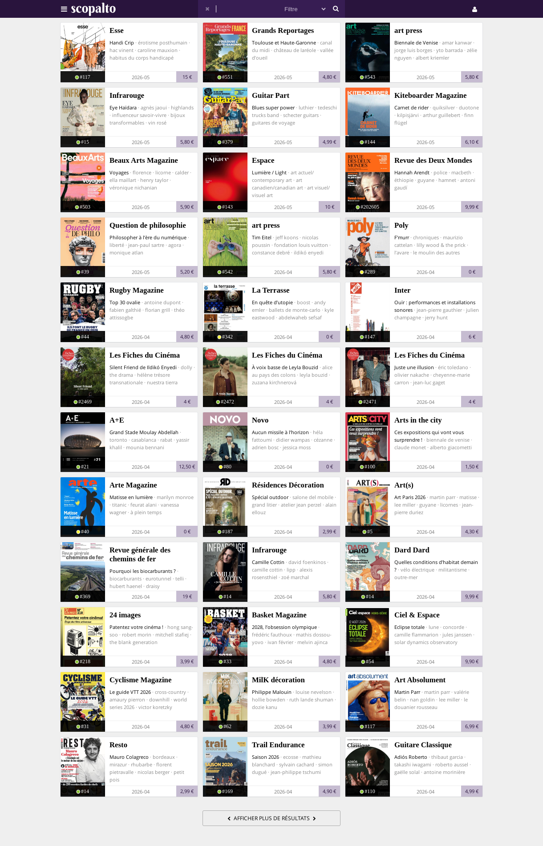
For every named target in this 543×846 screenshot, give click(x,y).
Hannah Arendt (412, 172)
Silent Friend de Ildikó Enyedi (143, 367)
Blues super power (273, 107)
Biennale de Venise (416, 42)
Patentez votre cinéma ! (136, 627)
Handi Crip (121, 42)
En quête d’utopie (272, 302)
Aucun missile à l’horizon (280, 432)
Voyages (119, 172)
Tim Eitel (262, 237)
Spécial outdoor (270, 497)
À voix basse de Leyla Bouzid (285, 367)
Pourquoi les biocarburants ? (142, 571)
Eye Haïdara (123, 107)
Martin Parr (407, 692)
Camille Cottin (268, 562)
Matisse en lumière (131, 497)
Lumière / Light (269, 172)
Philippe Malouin (272, 692)
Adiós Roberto (410, 756)
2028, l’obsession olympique (284, 627)
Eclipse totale (409, 627)
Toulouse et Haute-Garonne (284, 42)
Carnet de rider (411, 107)
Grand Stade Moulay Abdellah (143, 432)
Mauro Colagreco (129, 756)
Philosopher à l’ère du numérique (147, 237)
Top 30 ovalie (124, 302)
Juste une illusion (414, 367)
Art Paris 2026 (409, 497)
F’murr (401, 237)
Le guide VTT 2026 (130, 692)
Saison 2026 (265, 756)
